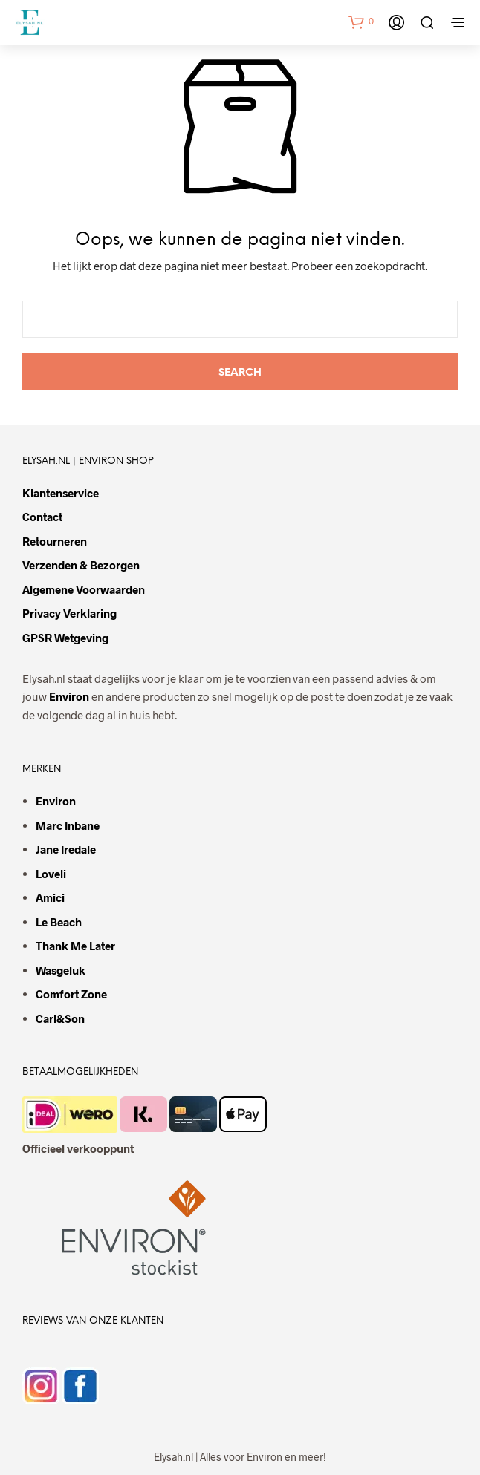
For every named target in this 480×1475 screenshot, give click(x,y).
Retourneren (54, 541)
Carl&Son (60, 1018)
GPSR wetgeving (65, 637)
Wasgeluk (60, 970)
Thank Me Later (75, 945)
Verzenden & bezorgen (81, 565)
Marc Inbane (68, 825)
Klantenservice (60, 493)
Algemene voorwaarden (83, 589)
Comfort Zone (71, 994)
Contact (42, 516)
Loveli (51, 873)
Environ (69, 696)
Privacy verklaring (69, 613)
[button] (361, 21)
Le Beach (59, 922)
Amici (50, 897)
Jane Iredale (66, 849)
